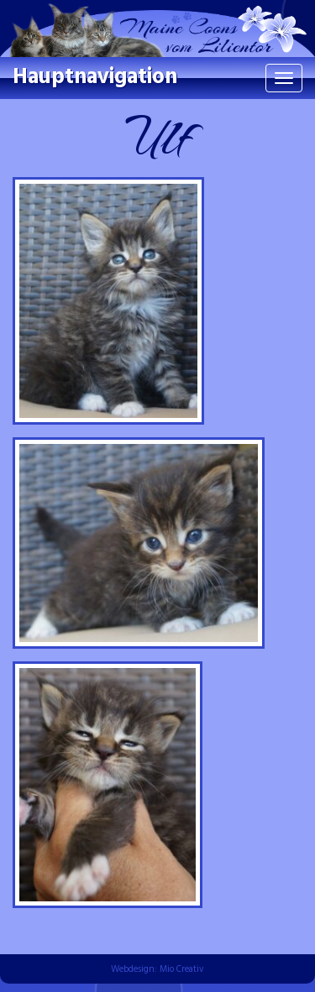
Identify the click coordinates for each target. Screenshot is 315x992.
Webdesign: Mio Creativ (157, 969)
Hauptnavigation (95, 77)
